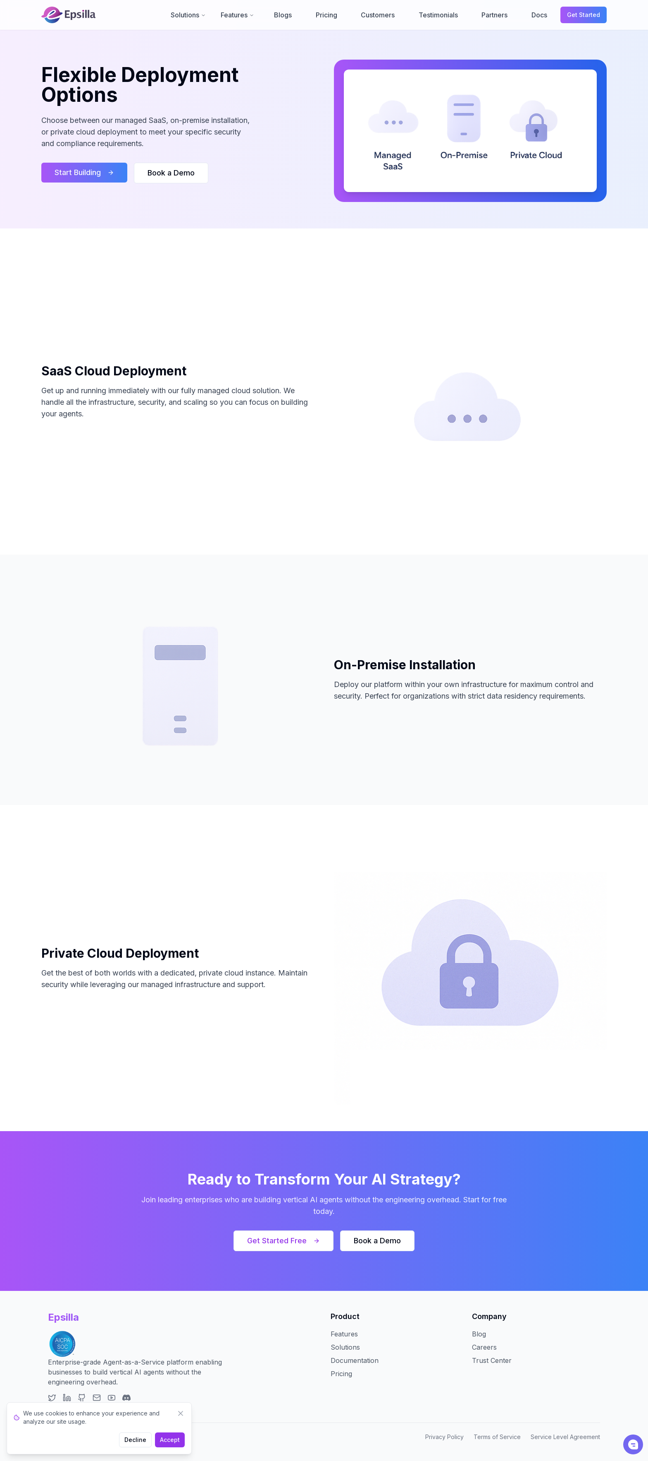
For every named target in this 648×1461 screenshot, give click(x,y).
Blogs (283, 15)
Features (237, 15)
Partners (494, 15)
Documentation (355, 1360)
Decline (135, 1439)
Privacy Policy (444, 1436)
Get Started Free (283, 1240)
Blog (479, 1334)
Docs (539, 15)
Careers (484, 1347)
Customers (378, 15)
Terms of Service (497, 1436)
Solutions (188, 15)
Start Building (84, 172)
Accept (170, 1439)
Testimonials (438, 15)
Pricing (326, 15)
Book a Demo (171, 172)
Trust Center (492, 1360)
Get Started (583, 14)
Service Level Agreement (565, 1436)
